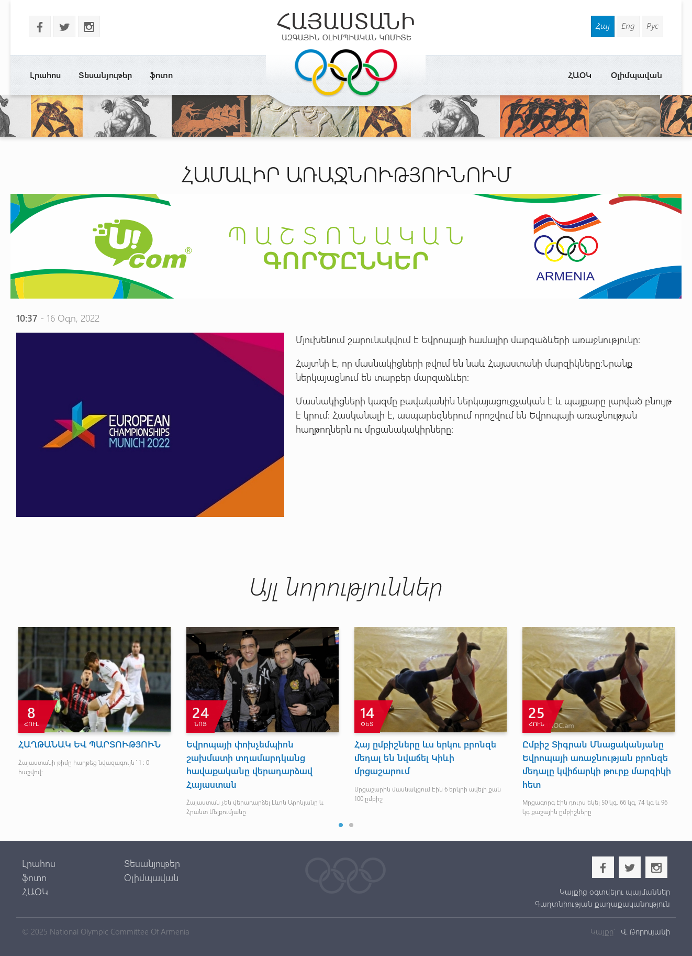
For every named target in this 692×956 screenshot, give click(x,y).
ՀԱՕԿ (579, 74)
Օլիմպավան (636, 74)
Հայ (603, 25)
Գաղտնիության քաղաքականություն (602, 903)
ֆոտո (161, 74)
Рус (652, 25)
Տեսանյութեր (105, 74)
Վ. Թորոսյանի (644, 931)
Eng (628, 25)
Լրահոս (45, 74)
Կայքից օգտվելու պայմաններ (615, 891)
